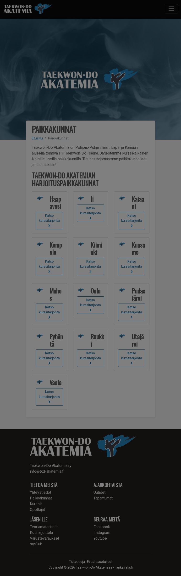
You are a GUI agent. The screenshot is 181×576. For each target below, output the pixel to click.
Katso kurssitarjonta (49, 220)
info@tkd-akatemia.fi (47, 471)
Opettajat (37, 509)
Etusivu (37, 138)
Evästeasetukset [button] (99, 562)
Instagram (101, 532)
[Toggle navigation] (171, 8)
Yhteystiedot (40, 492)
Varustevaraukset (44, 538)
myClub (36, 544)
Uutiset (99, 492)
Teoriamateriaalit (44, 527)
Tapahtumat (103, 498)
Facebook (101, 527)
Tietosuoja (77, 562)
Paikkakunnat (41, 498)
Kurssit (36, 504)
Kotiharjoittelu (41, 532)
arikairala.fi (124, 567)
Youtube (100, 538)
